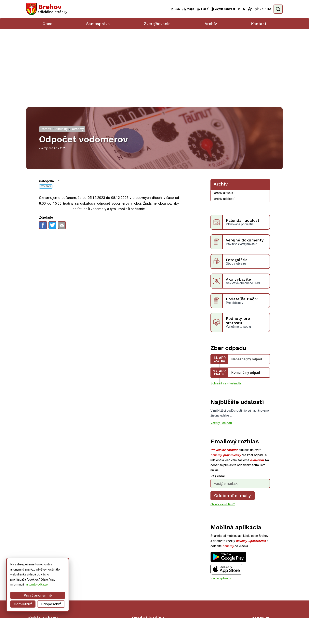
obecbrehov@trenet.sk (267, 589)
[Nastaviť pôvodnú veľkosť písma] (243, 9)
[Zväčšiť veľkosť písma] (249, 9)
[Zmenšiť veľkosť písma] (238, 9)
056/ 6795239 (261, 585)
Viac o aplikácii (220, 506)
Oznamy (45, 114)
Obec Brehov (224, 607)
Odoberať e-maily (232, 423)
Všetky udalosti (221, 351)
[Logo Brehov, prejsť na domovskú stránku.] (46, 9)
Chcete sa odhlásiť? (222, 432)
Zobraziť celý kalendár (225, 311)
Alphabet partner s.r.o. (173, 607)
